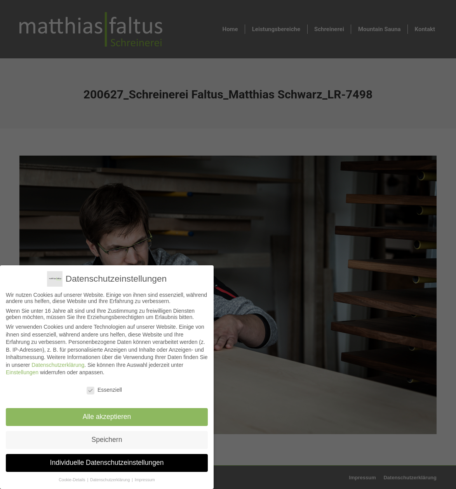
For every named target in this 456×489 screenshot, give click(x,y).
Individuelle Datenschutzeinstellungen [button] (107, 461)
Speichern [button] (107, 439)
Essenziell (104, 390)
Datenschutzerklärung (58, 364)
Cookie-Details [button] (73, 477)
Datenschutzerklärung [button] (111, 477)
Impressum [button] (144, 477)
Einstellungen (22, 372)
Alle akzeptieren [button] (107, 416)
